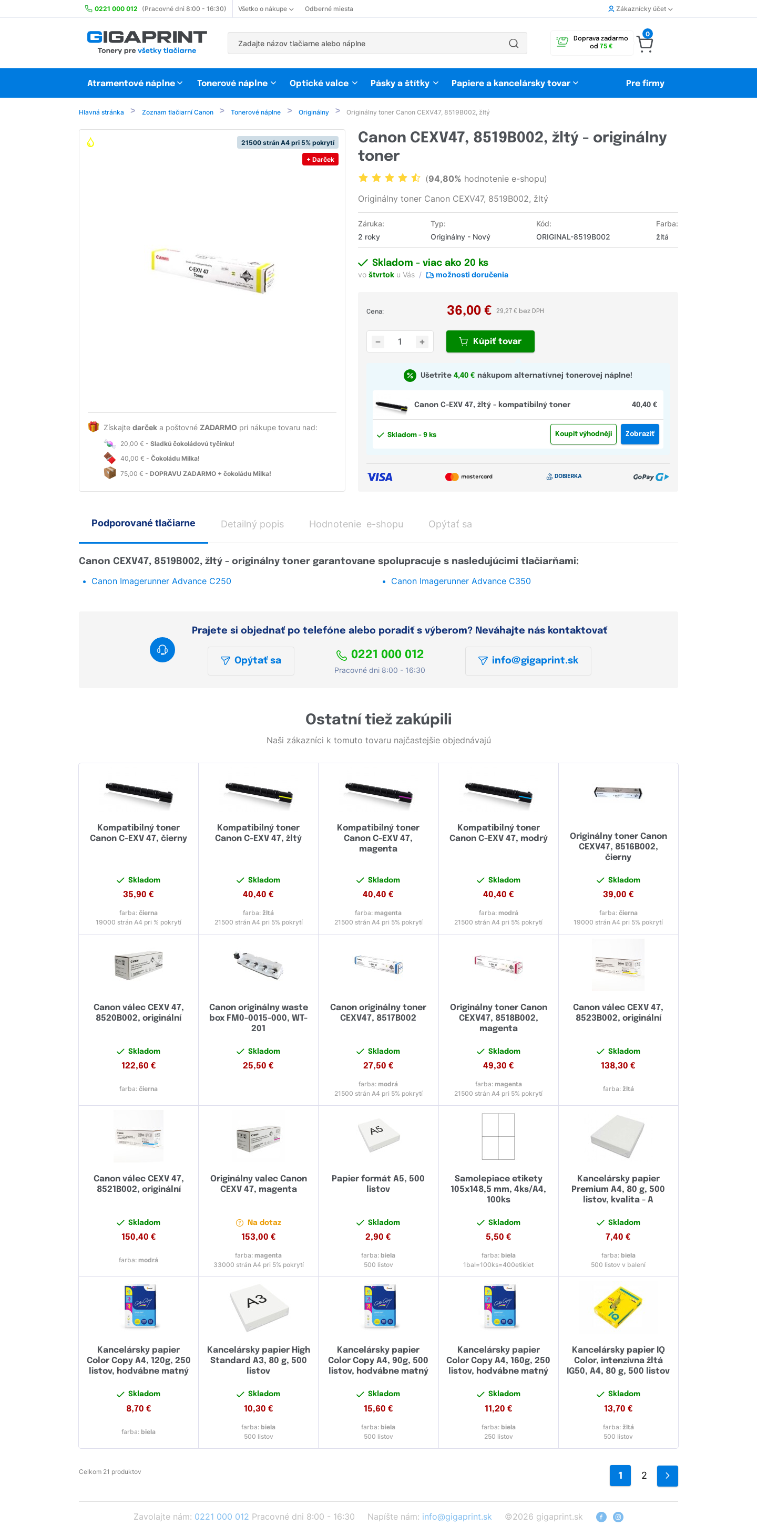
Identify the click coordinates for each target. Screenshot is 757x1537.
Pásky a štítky (400, 83)
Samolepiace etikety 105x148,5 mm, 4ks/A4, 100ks (498, 1191)
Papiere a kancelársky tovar (512, 83)
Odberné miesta (329, 9)
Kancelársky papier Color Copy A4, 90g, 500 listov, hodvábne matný (378, 1362)
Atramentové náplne (131, 83)
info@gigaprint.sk (528, 662)
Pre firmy (645, 83)
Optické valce (319, 83)
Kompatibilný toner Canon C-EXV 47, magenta (378, 840)
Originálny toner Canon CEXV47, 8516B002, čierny (618, 848)
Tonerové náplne (232, 83)
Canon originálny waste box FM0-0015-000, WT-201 (258, 1019)
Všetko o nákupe (265, 9)
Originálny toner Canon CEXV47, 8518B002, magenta (498, 1019)
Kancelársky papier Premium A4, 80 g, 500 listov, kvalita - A (618, 1191)
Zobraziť (640, 435)
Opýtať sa (251, 662)
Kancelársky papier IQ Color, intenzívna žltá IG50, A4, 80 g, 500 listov (618, 1362)
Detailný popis (252, 525)
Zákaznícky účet (640, 9)
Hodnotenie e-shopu (356, 525)
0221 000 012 (380, 656)
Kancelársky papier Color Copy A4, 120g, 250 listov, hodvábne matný (139, 1362)
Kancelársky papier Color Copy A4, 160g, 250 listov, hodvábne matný (498, 1362)
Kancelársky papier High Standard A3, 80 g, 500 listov (258, 1362)
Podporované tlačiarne (143, 523)
